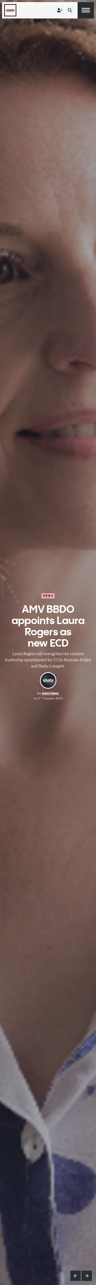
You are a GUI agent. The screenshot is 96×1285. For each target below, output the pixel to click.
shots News (50, 693)
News (48, 596)
